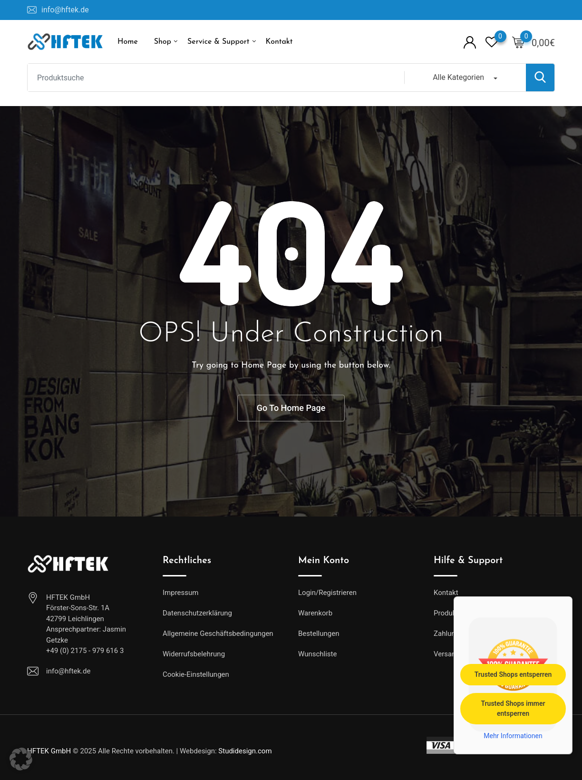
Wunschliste (317, 654)
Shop (162, 42)
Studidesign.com (245, 751)
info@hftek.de (65, 9)
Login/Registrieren (327, 592)
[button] (21, 759)
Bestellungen (318, 633)
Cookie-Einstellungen (196, 674)
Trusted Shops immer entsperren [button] (513, 708)
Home (127, 42)
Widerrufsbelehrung (194, 654)
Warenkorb (315, 613)
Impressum (180, 592)
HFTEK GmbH (49, 751)
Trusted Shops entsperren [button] (513, 674)
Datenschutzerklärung (197, 613)
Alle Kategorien (458, 77)
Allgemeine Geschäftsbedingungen (218, 633)
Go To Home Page (291, 408)
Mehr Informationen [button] (513, 736)
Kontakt (278, 42)
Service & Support (218, 42)
